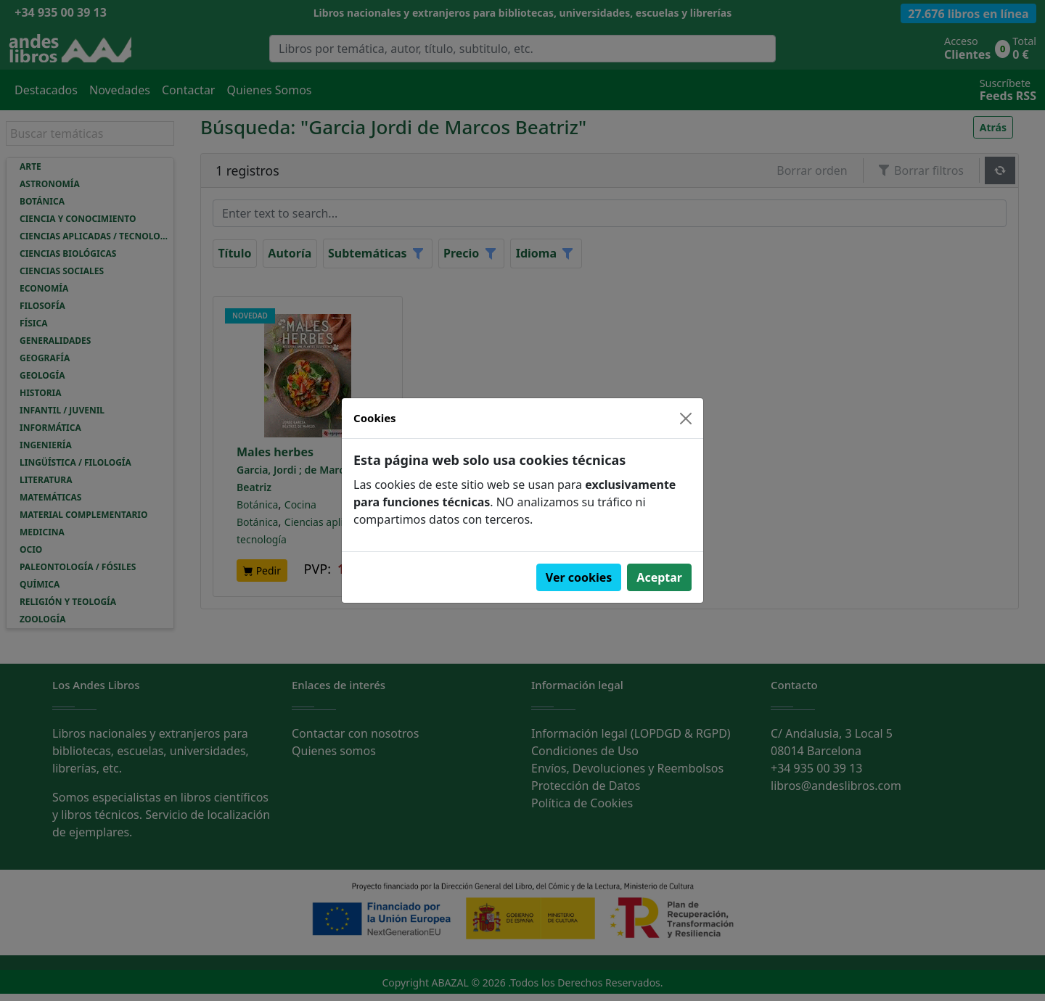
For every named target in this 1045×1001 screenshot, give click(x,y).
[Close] (685, 418)
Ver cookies (579, 577)
